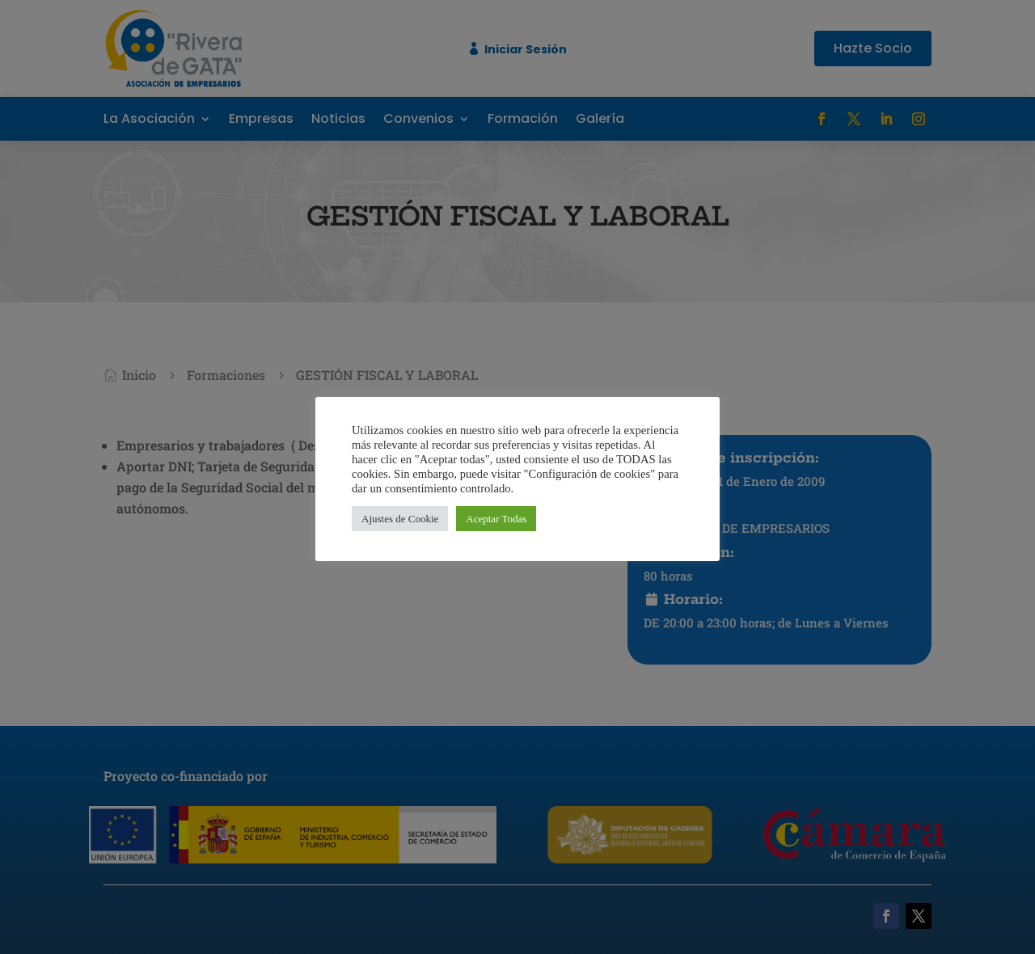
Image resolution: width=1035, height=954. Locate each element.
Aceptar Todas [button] (496, 519)
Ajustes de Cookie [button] (399, 519)
